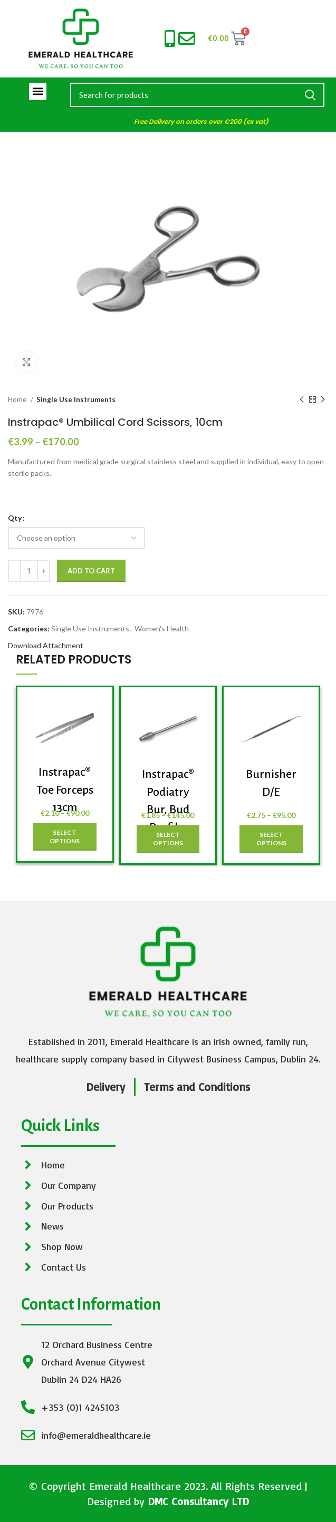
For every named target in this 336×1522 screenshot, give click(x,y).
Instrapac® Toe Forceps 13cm (64, 790)
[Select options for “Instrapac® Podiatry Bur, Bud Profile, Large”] (168, 839)
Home (18, 399)
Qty (15, 517)
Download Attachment (45, 645)
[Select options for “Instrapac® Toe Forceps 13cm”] (65, 837)
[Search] (197, 95)
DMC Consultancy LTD (198, 1501)
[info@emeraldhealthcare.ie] (186, 38)
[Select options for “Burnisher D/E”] (271, 839)
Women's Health (162, 628)
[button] (37, 91)
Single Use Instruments (76, 399)
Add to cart (91, 571)
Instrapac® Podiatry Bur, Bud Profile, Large (168, 809)
